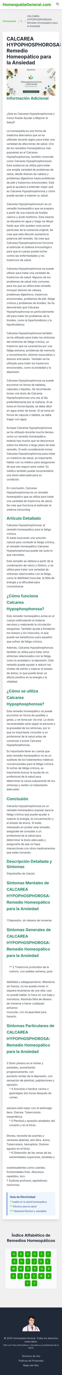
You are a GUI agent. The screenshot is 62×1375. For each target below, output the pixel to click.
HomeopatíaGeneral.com (27, 4)
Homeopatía (9, 21)
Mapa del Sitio (31, 1365)
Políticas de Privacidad (31, 1360)
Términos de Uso (31, 1356)
